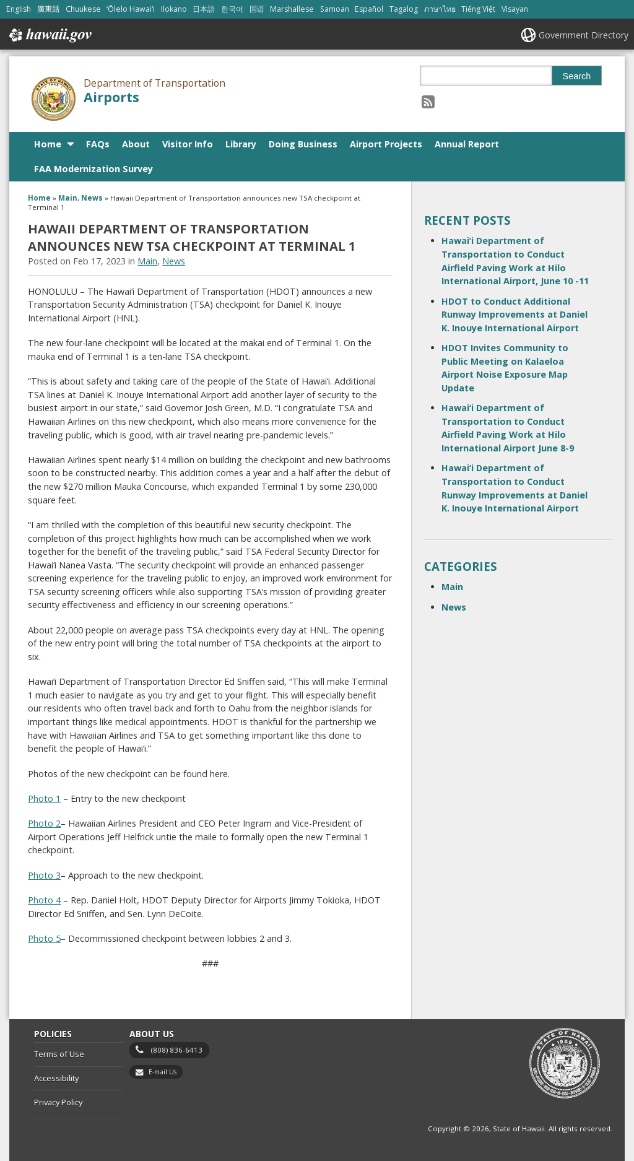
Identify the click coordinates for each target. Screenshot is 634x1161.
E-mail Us (162, 1072)
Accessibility (56, 1078)
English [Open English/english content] (18, 9)
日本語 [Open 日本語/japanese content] (204, 9)
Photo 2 (44, 823)
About (136, 144)
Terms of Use (59, 1053)
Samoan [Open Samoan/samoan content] (334, 9)
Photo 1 (44, 798)
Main (67, 197)
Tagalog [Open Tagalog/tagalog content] (403, 9)
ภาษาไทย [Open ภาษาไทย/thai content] (440, 9)
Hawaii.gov (49, 35)
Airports (111, 97)
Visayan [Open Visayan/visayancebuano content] (515, 9)
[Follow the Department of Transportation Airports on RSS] (428, 101)
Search (577, 76)
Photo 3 (44, 875)
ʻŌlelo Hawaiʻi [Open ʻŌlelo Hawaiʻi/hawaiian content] (130, 9)
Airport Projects (386, 144)
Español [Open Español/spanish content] (369, 9)
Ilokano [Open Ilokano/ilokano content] (174, 9)
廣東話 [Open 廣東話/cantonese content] (48, 9)
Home (47, 144)
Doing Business (303, 144)
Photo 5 (44, 938)
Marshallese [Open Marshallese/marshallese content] (292, 9)
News (92, 197)
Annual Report (467, 144)
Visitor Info (187, 144)
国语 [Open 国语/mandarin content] (257, 9)
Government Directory (583, 35)
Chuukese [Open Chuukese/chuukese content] (83, 9)
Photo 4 (44, 900)
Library (240, 144)
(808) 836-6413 (176, 1049)
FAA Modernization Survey (93, 169)
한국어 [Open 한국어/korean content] (232, 9)
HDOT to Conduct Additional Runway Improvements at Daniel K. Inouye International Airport (514, 314)
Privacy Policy (58, 1102)
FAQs (98, 144)
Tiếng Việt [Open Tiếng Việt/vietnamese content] (478, 9)
